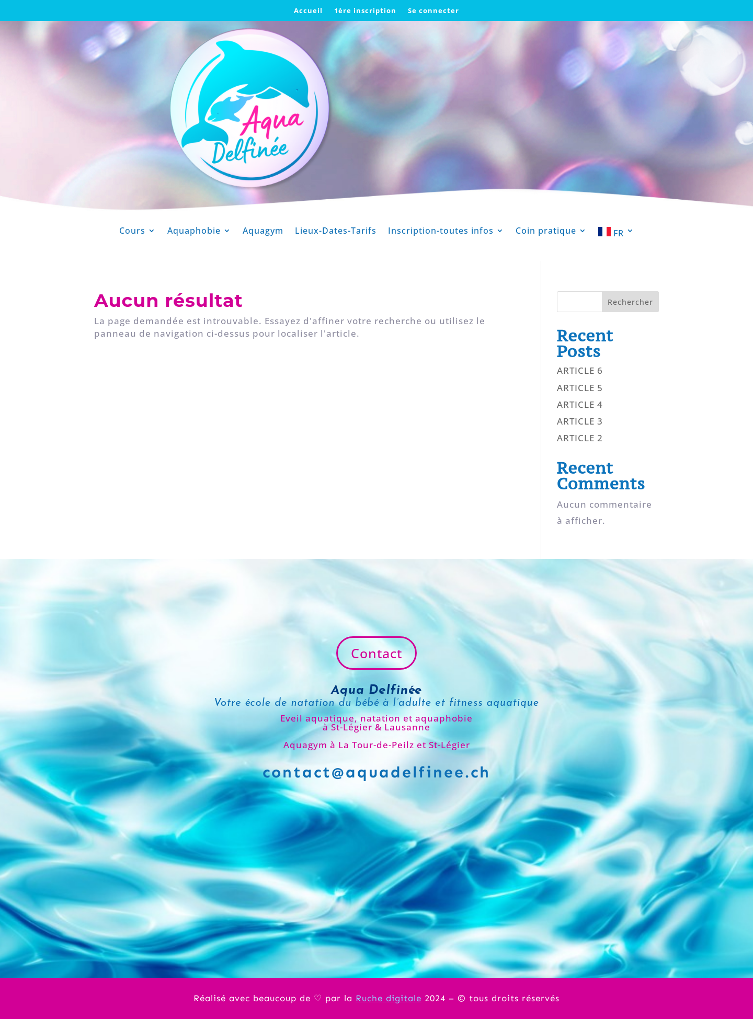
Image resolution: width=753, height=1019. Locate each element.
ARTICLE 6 (580, 370)
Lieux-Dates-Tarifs (335, 231)
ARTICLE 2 (580, 438)
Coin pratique (546, 231)
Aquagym (263, 231)
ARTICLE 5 (580, 388)
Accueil (308, 11)
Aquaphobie (194, 231)
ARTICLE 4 (580, 404)
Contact (376, 653)
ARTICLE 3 (580, 421)
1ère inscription (365, 11)
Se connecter (433, 11)
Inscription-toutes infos (441, 231)
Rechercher (630, 302)
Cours (132, 231)
